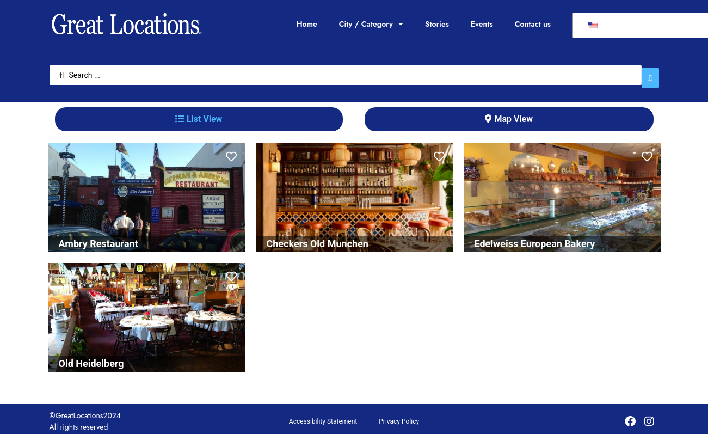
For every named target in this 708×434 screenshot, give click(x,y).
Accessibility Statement (323, 416)
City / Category (371, 24)
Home (307, 24)
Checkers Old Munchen (317, 238)
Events (482, 24)
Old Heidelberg (91, 358)
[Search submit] (650, 72)
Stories (437, 24)
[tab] (199, 114)
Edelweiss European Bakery (535, 238)
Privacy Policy (399, 416)
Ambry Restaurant (98, 238)
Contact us (533, 24)
